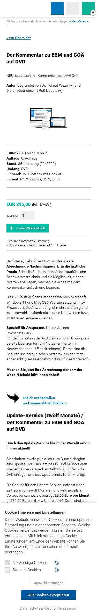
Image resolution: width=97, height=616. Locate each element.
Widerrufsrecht (78, 21)
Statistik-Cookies (23, 570)
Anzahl (12, 216)
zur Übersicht (20, 38)
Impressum (68, 608)
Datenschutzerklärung (38, 608)
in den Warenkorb (30, 228)
